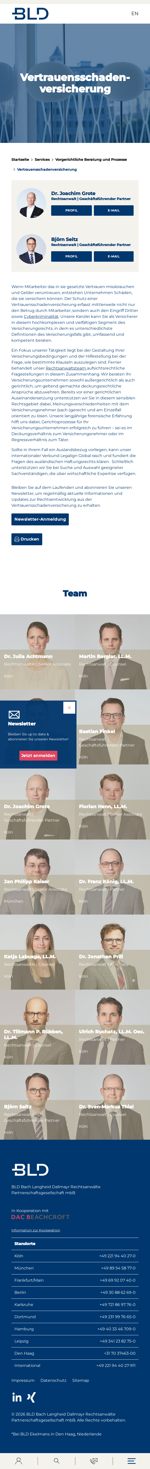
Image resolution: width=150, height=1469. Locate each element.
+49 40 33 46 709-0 (116, 1329)
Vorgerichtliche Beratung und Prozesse (91, 160)
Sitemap (80, 1380)
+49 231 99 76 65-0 (118, 1316)
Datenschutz (53, 1380)
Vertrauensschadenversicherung (47, 169)
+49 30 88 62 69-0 (118, 1292)
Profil (71, 210)
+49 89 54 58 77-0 (118, 1268)
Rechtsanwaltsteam (66, 368)
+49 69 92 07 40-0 (118, 1280)
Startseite (20, 160)
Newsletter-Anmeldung (40, 519)
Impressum (23, 1380)
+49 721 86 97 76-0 (118, 1304)
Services (42, 160)
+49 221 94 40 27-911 (116, 1365)
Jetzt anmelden (38, 755)
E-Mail (113, 210)
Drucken (26, 539)
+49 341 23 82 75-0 (118, 1341)
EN (135, 13)
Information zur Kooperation (35, 1230)
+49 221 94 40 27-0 (117, 1256)
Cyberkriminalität (41, 316)
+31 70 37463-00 (120, 1353)
